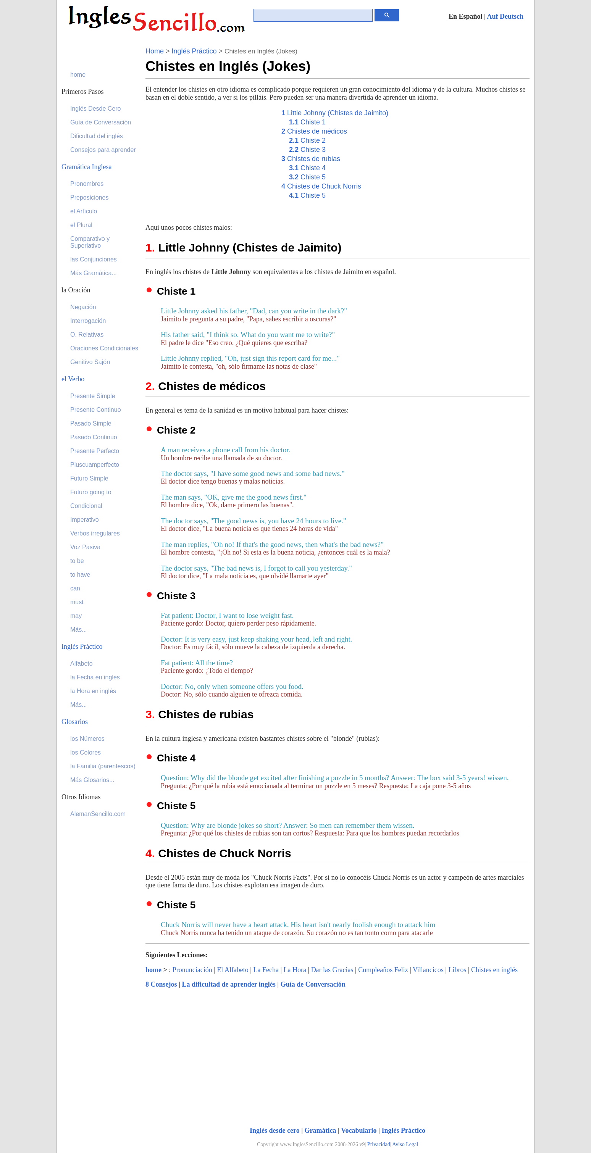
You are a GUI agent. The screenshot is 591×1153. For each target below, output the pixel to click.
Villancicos (428, 970)
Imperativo (84, 519)
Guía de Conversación (313, 984)
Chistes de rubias (310, 159)
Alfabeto (81, 663)
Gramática (320, 1130)
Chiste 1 (307, 122)
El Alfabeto (232, 970)
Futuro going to (90, 492)
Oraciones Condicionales (104, 348)
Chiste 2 (307, 140)
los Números (87, 738)
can (75, 588)
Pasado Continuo (93, 437)
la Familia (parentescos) (103, 766)
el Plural (81, 225)
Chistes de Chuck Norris (321, 186)
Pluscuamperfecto (94, 464)
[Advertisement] (209, 161)
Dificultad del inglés (96, 136)
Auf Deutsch (505, 16)
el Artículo (83, 211)
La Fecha (265, 970)
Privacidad (378, 1144)
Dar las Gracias (332, 970)
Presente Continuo (95, 409)
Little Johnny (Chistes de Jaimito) (334, 113)
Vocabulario (358, 1130)
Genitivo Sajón (90, 362)
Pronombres (86, 184)
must (77, 602)
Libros (457, 970)
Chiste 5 (307, 177)
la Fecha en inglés (95, 677)
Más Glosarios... (92, 780)
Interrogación (88, 321)
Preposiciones (89, 197)
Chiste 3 (307, 149)
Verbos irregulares (95, 533)
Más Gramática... (93, 273)
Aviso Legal (405, 1144)
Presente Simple (92, 396)
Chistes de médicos (314, 131)
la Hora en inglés (93, 691)
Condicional (86, 506)
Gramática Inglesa (86, 167)
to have (80, 574)
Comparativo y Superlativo (90, 242)
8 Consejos (161, 984)
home (153, 970)
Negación (83, 307)
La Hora (295, 970)
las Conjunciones (93, 259)
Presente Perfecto (94, 451)
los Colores (85, 752)
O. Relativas (86, 334)
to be (77, 561)
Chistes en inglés (494, 970)
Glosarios (74, 722)
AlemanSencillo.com (98, 814)
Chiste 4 (307, 168)
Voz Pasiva (85, 547)
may (76, 616)
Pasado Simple (90, 423)
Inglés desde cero (275, 1130)
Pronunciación (192, 970)
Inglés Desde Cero (95, 108)
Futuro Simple (89, 478)
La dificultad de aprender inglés (228, 984)
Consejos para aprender (103, 150)
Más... (78, 629)
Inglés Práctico (194, 51)
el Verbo (72, 379)
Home (154, 51)
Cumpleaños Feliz (383, 970)
